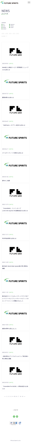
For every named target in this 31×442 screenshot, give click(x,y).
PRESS (12, 26)
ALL (4, 24)
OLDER (4, 36)
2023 (14, 34)
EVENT (12, 27)
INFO (4, 26)
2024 (10, 34)
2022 (17, 34)
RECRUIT (13, 24)
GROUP (4, 29)
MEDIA (4, 27)
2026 (3, 34)
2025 (6, 34)
